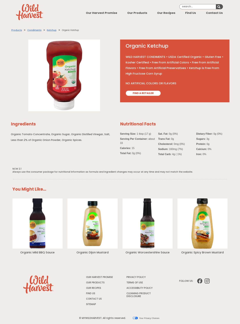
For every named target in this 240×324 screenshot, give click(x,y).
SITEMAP (91, 304)
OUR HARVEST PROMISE (99, 277)
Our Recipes (166, 13)
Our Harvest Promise (101, 13)
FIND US (90, 293)
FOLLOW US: (186, 281)
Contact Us (214, 13)
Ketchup (52, 30)
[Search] (197, 6)
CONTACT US (94, 299)
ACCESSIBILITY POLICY (139, 289)
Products (16, 30)
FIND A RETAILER (143, 93)
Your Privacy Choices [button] (146, 318)
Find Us (190, 13)
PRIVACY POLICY (136, 278)
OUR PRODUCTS (95, 283)
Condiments (34, 30)
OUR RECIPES (93, 288)
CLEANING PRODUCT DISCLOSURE (138, 295)
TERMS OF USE (135, 283)
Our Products (137, 13)
